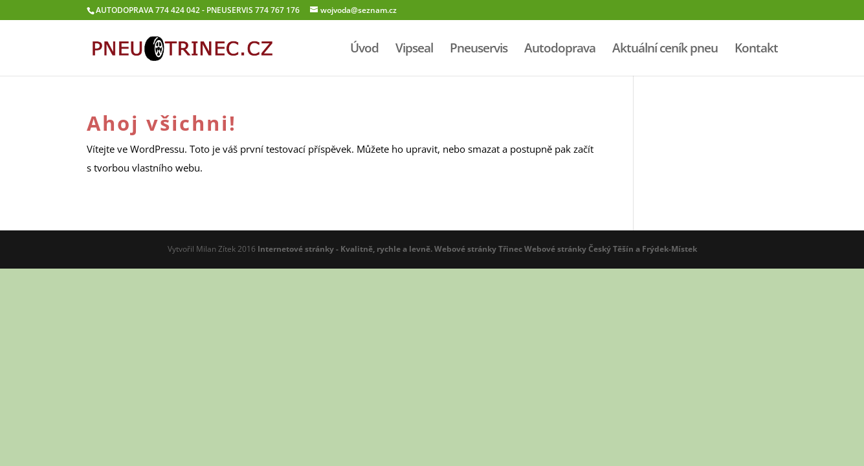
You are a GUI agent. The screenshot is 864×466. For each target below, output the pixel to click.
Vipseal (414, 49)
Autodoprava (559, 49)
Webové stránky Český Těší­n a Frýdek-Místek (610, 248)
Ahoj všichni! (162, 123)
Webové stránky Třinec (478, 248)
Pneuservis (478, 49)
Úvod (364, 49)
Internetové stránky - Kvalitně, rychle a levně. (345, 248)
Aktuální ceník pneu (665, 49)
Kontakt (756, 49)
